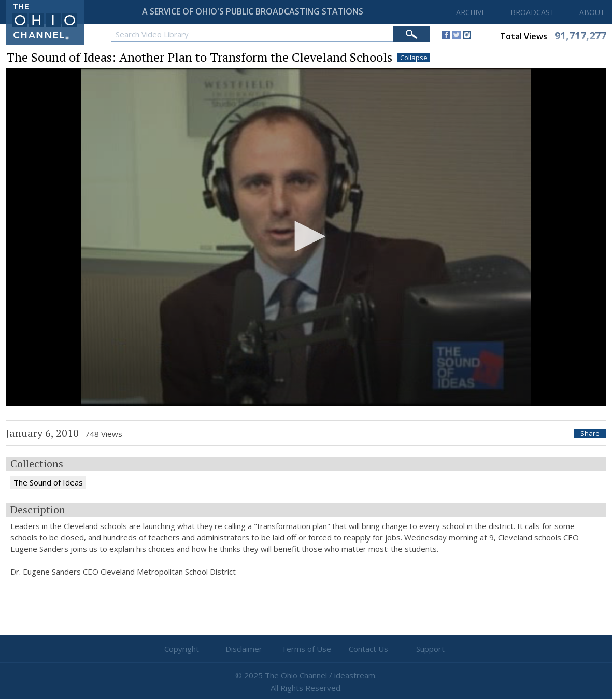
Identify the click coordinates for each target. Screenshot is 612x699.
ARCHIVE (471, 12)
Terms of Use (306, 649)
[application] (306, 237)
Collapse (414, 57)
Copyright (181, 649)
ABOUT (592, 12)
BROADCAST (532, 12)
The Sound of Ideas (48, 482)
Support (430, 649)
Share (590, 433)
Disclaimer (243, 649)
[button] (306, 236)
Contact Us (368, 649)
